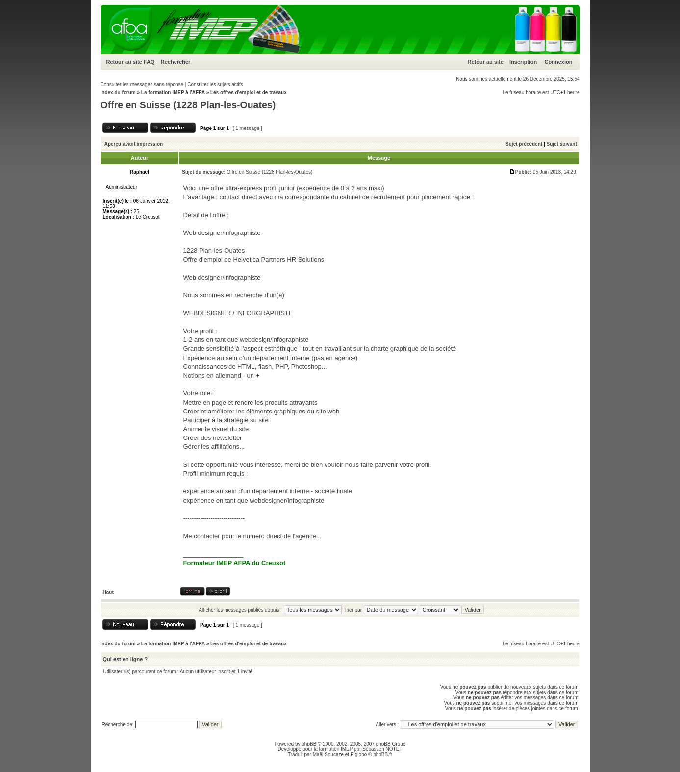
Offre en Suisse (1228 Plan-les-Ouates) (188, 105)
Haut (108, 592)
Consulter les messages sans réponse (142, 84)
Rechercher (176, 62)
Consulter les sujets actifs (215, 84)
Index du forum (118, 92)
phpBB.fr (382, 754)
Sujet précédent (523, 144)
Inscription (523, 62)
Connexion (559, 62)
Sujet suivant (561, 144)
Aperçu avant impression (133, 144)
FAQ (149, 62)
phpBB (309, 743)
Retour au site (124, 62)
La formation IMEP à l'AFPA (173, 92)
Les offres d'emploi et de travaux (248, 92)
